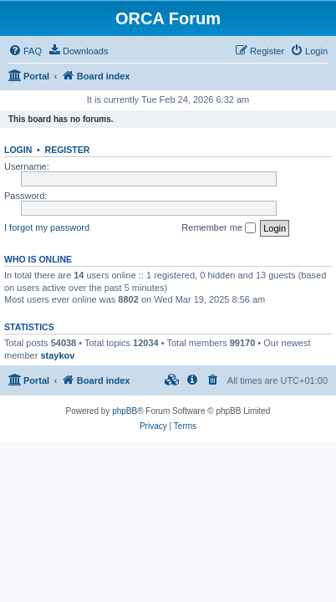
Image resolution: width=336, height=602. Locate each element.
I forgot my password (46, 227)
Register (67, 150)
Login (18, 150)
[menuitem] (25, 51)
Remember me (218, 228)
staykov (57, 355)
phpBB (124, 411)
